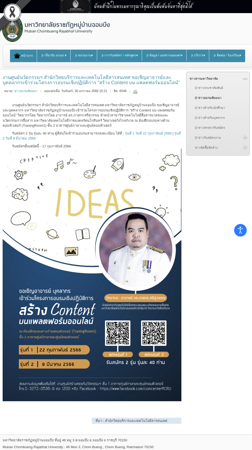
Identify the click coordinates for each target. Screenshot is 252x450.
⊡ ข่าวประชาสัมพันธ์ (209, 88)
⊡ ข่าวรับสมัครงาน (208, 138)
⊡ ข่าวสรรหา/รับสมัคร (210, 128)
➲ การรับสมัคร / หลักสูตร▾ (119, 55)
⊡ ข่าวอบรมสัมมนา (208, 98)
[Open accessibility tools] (240, 230)
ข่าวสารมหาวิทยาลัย (204, 79)
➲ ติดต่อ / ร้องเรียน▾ (227, 55)
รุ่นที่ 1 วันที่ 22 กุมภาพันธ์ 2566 (148, 133)
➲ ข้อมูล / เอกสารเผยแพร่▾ (164, 55)
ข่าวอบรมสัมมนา (26, 91)
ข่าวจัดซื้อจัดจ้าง (206, 147)
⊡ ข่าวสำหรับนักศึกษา (210, 108)
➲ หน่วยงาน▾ (84, 55)
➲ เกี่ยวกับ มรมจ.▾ (53, 55)
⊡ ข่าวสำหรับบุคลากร (210, 118)
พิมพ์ (135, 91)
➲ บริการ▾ (198, 55)
